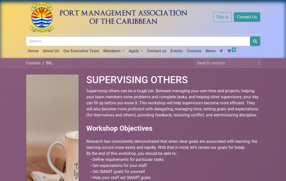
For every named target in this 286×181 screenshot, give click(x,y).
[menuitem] (33, 51)
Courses (33, 63)
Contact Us (247, 17)
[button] (221, 51)
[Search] (255, 41)
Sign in (222, 17)
